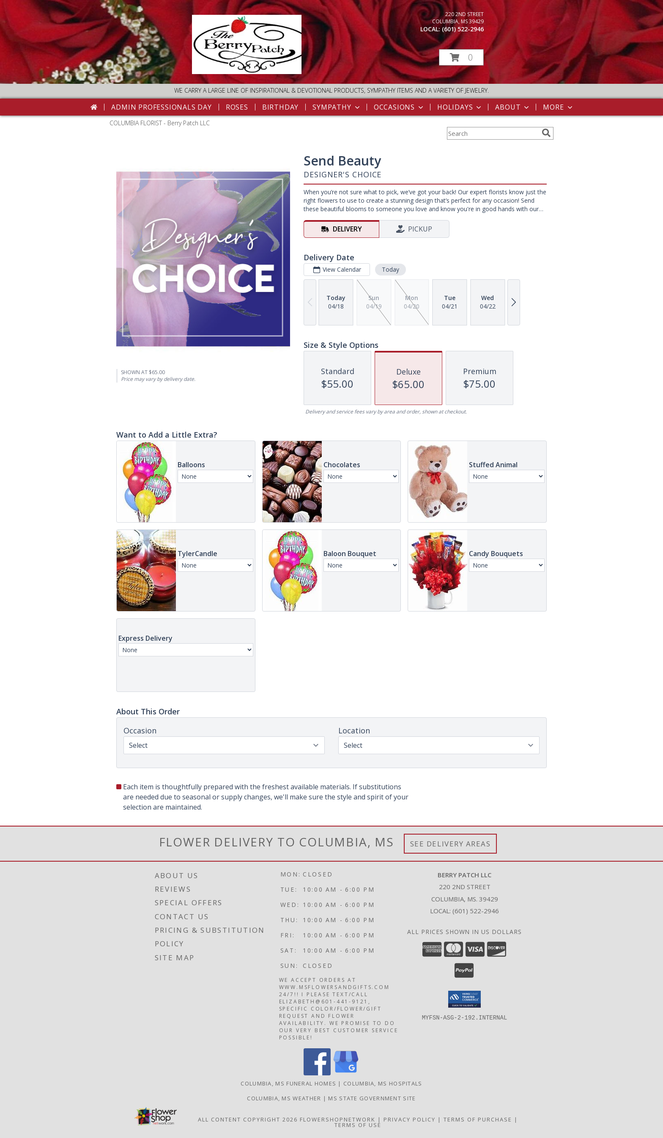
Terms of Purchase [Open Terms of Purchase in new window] (478, 1119)
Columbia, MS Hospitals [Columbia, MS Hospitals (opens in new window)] (382, 1083)
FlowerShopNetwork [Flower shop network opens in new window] (337, 1119)
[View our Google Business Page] (345, 1073)
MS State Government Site (372, 1098)
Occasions (399, 107)
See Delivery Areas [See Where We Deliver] (450, 844)
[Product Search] (492, 133)
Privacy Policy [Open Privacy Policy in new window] (410, 1119)
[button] (461, 57)
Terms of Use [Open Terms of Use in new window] (357, 1125)
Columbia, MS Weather (284, 1098)
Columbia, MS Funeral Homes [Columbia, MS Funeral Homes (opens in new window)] (288, 1083)
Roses (237, 107)
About (513, 107)
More (558, 107)
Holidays (460, 107)
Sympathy (336, 107)
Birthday (280, 107)
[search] (546, 133)
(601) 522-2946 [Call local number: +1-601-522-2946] (463, 29)
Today (390, 269)
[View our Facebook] (317, 1073)
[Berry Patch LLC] (246, 72)
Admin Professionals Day (161, 107)
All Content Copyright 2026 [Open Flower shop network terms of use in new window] (248, 1119)
